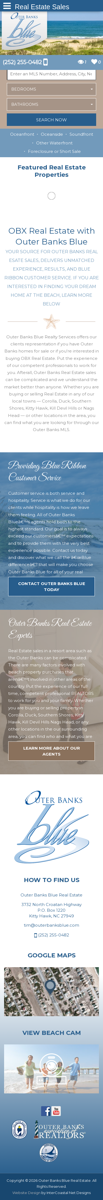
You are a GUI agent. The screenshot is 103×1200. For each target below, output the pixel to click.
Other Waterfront (54, 143)
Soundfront (81, 134)
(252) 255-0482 (51, 935)
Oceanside (52, 134)
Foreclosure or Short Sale (54, 151)
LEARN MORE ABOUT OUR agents (51, 751)
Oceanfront (22, 134)
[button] (51, 89)
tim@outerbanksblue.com (51, 925)
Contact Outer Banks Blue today (51, 586)
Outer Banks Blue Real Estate (24, 29)
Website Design (26, 1192)
